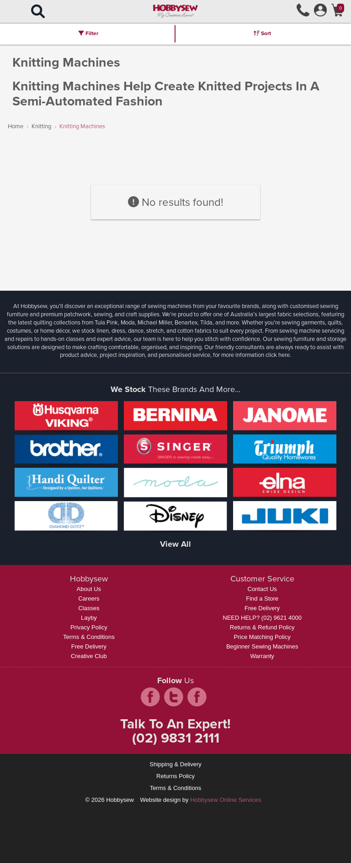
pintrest (197, 696)
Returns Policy (175, 776)
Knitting (41, 126)
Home (15, 126)
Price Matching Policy (262, 636)
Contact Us (262, 589)
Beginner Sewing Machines (262, 646)
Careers (88, 598)
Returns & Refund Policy (262, 627)
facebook (150, 696)
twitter (173, 696)
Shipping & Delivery (175, 764)
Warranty (262, 656)
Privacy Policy (88, 627)
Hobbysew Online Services (225, 799)
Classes (88, 608)
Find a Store (262, 598)
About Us (89, 589)
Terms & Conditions (89, 636)
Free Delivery (88, 646)
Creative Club (89, 656)
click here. (278, 354)
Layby (89, 617)
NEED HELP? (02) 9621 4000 (262, 617)
